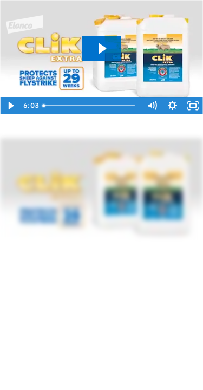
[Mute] (151, 105)
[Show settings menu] (172, 105)
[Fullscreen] (192, 105)
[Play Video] (10, 105)
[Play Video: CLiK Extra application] (101, 48)
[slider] (89, 105)
